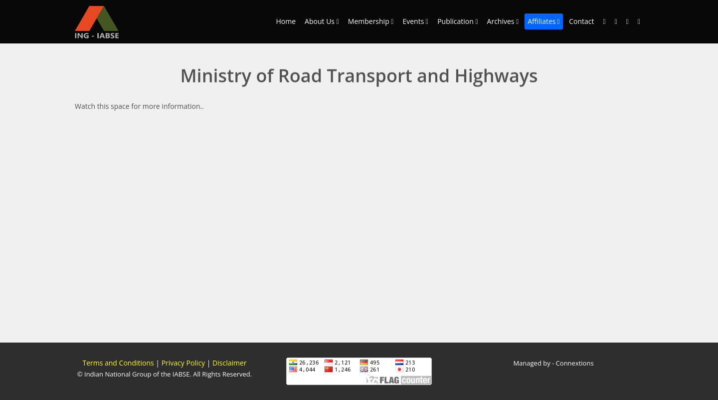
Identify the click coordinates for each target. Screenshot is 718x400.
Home (286, 21)
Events (415, 21)
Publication (457, 21)
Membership (371, 21)
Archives (503, 21)
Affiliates (544, 21)
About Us (322, 21)
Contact (581, 21)
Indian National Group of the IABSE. (137, 374)
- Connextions (572, 363)
